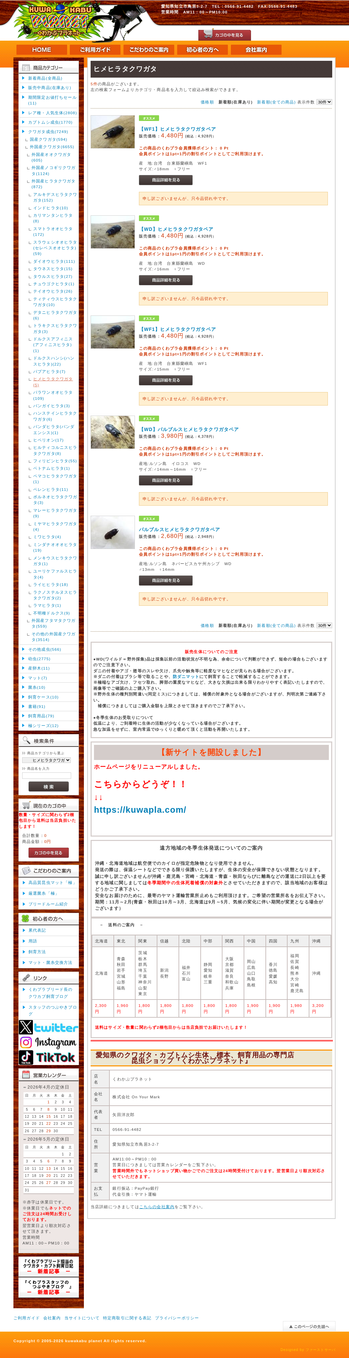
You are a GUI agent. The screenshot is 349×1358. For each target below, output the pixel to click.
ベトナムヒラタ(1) (51, 468)
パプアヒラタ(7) (49, 371)
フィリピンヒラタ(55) (55, 461)
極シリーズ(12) (43, 725)
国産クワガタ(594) (48, 139)
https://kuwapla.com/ (140, 809)
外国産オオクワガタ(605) (51, 157)
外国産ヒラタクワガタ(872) (54, 184)
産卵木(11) (39, 668)
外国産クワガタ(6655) (52, 146)
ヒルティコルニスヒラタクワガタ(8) (55, 450)
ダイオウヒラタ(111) (54, 261)
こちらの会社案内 (156, 1206)
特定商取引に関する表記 (127, 1318)
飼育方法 (37, 951)
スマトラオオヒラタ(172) (53, 231)
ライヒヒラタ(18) (50, 584)
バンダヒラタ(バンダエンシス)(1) (53, 429)
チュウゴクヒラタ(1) (53, 284)
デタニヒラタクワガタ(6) (55, 315)
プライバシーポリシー (177, 1318)
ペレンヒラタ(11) (50, 489)
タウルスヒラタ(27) (52, 276)
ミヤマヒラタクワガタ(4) (55, 526)
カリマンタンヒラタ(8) (53, 218)
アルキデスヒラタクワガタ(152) (55, 197)
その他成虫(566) (44, 649)
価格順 (207, 102)
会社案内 (52, 1318)
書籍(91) (37, 706)
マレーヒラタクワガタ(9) (55, 513)
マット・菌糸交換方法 (51, 962)
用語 (33, 941)
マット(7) (37, 678)
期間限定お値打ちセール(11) (52, 100)
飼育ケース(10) (43, 697)
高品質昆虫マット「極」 (53, 882)
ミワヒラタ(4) (47, 537)
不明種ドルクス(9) (51, 613)
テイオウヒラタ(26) (52, 291)
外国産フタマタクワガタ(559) (54, 623)
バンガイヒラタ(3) (51, 406)
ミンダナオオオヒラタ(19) (55, 547)
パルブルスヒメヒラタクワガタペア (179, 529)
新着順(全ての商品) (276, 102)
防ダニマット (186, 676)
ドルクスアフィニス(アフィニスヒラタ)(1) (53, 345)
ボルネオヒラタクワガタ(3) (55, 500)
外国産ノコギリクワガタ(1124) (54, 170)
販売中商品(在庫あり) (49, 87)
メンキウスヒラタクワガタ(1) (55, 561)
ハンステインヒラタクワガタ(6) (55, 416)
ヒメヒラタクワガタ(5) (53, 382)
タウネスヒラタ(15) (52, 268)
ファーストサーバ (321, 1350)
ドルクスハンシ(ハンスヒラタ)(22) (53, 361)
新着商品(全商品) (45, 78)
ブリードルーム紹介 (48, 904)
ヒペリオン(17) (48, 440)
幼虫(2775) (39, 658)
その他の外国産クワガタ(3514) (54, 637)
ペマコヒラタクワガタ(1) (55, 479)
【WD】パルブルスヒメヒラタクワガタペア (189, 429)
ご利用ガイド (26, 1318)
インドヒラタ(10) (50, 208)
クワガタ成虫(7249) (48, 131)
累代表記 (37, 930)
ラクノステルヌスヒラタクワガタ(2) (55, 595)
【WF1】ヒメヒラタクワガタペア (177, 129)
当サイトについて (82, 1318)
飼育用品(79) (41, 716)
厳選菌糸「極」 (44, 893)
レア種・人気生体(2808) (52, 113)
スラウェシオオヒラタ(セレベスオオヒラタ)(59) (55, 248)
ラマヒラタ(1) (47, 605)
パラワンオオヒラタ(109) (53, 395)
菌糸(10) (37, 687)
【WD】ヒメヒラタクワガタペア (176, 229)
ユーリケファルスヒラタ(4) (55, 574)
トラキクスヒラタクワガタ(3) (55, 328)
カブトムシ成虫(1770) (50, 122)
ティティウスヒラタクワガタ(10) (55, 302)
